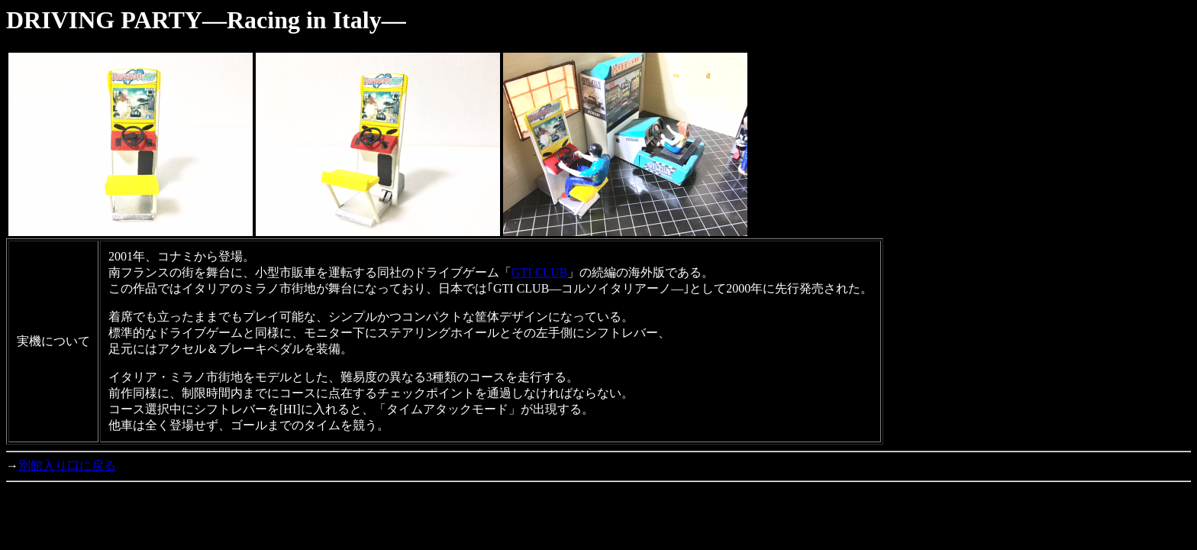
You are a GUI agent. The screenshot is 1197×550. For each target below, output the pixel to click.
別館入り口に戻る (67, 465)
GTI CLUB (539, 272)
